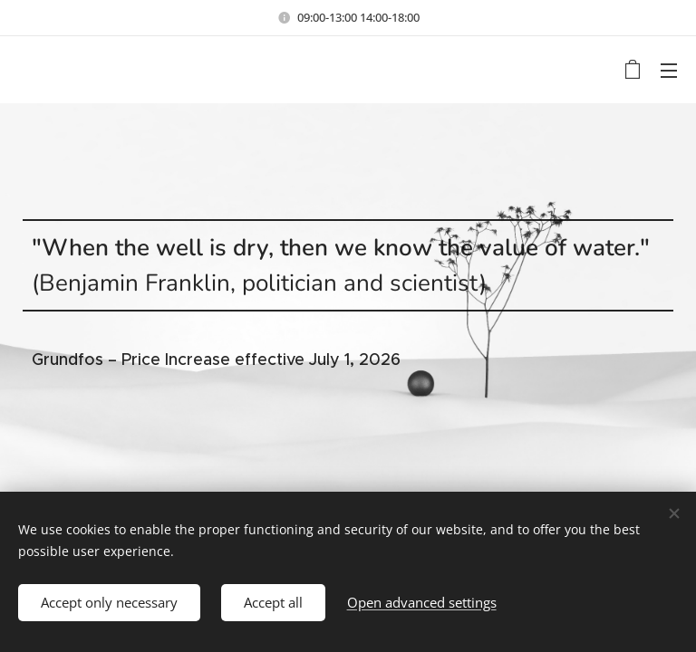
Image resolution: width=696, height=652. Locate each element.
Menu (669, 71)
